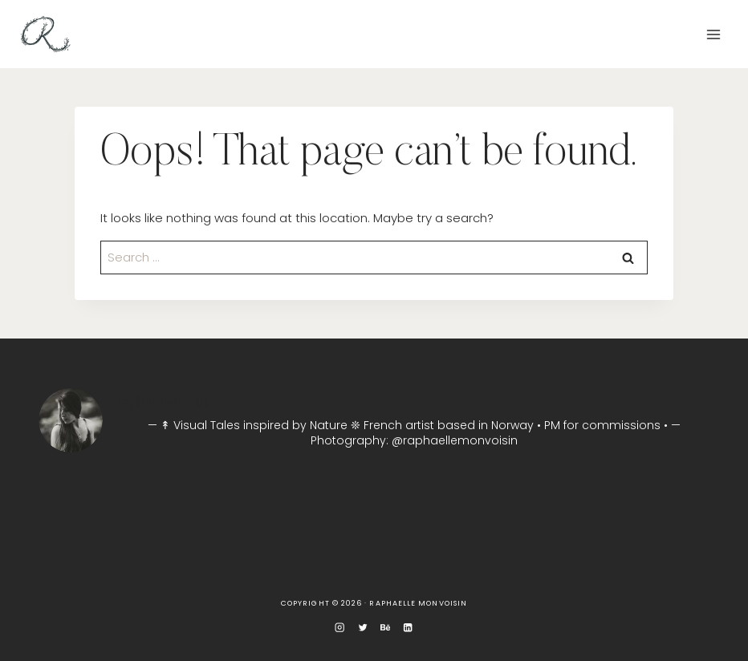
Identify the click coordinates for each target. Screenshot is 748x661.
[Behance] (386, 627)
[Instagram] (340, 627)
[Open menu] (713, 34)
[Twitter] (363, 627)
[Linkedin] (408, 627)
